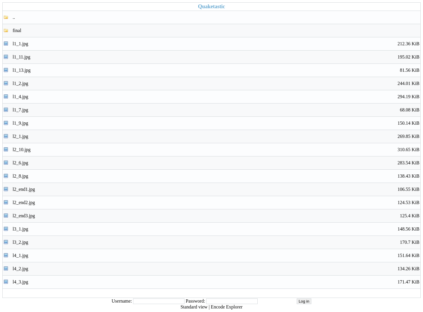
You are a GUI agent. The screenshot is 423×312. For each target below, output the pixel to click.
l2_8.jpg (216, 176)
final (17, 30)
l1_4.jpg (216, 96)
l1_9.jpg (216, 123)
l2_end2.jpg (216, 202)
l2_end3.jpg (216, 215)
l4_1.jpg (216, 255)
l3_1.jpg (216, 229)
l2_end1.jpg (216, 189)
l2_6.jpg (216, 163)
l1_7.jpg (216, 110)
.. (14, 17)
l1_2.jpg (216, 83)
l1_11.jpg (216, 57)
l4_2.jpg (216, 268)
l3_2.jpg (216, 242)
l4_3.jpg (216, 282)
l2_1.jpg (216, 136)
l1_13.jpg (216, 70)
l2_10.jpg (216, 149)
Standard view (193, 306)
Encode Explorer (227, 306)
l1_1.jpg (216, 43)
